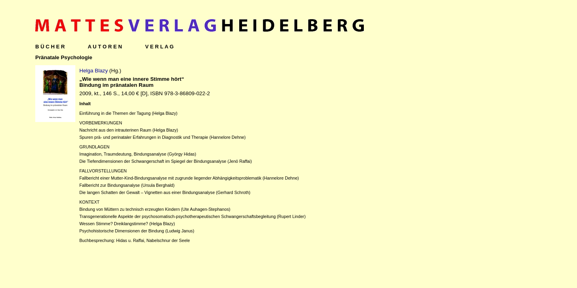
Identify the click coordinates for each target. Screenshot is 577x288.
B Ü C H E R (50, 47)
